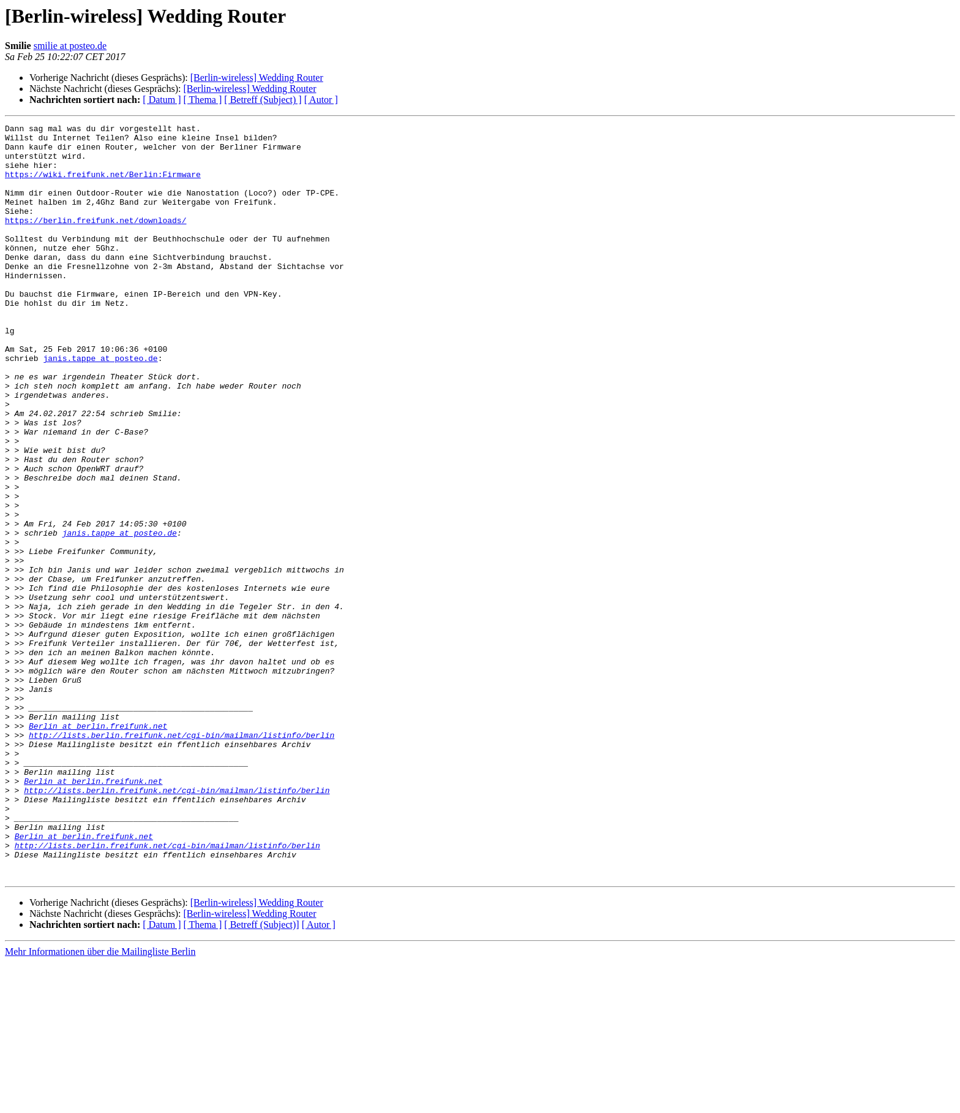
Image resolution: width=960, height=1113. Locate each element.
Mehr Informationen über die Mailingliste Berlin (100, 1102)
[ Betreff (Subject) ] (262, 99)
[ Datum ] (162, 99)
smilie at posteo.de (70, 45)
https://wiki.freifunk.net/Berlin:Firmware (103, 185)
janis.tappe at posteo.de (100, 405)
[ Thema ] (203, 99)
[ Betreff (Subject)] (261, 1075)
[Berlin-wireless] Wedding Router (256, 77)
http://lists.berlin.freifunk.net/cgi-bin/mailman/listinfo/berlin (181, 858)
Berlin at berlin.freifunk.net (98, 847)
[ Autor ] (321, 99)
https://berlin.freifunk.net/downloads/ (95, 240)
